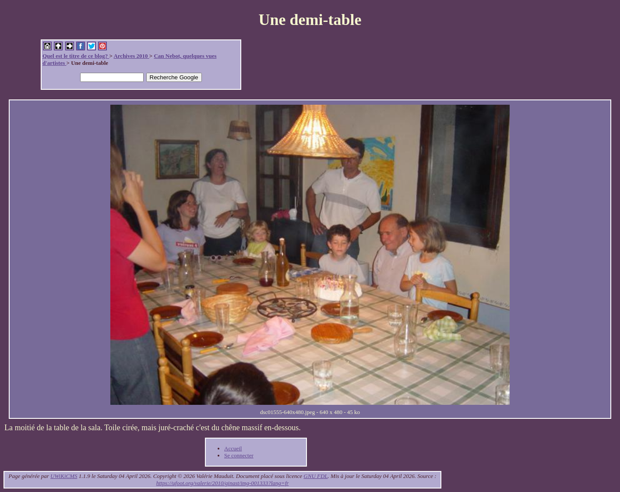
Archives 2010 (131, 56)
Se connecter (239, 455)
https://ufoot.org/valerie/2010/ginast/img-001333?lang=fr (222, 483)
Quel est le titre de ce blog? (75, 56)
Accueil (233, 448)
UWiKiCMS (63, 476)
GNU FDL (315, 476)
